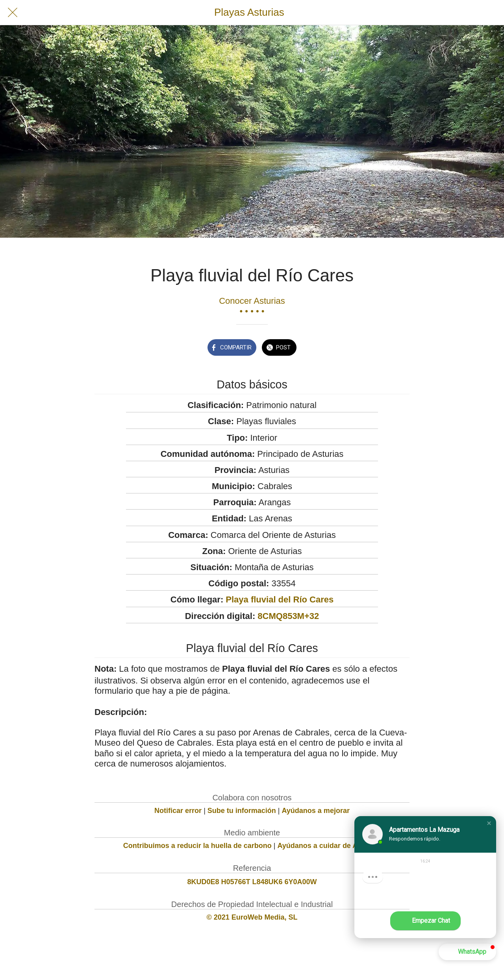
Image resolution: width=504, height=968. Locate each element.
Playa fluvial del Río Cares (280, 599)
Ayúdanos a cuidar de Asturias (329, 846)
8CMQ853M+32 (288, 616)
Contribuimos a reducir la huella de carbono (197, 846)
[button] (489, 823)
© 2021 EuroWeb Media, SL (252, 917)
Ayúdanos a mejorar (316, 811)
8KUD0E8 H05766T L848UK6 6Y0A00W (252, 882)
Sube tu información (242, 811)
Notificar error (178, 811)
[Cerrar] (12, 12)
